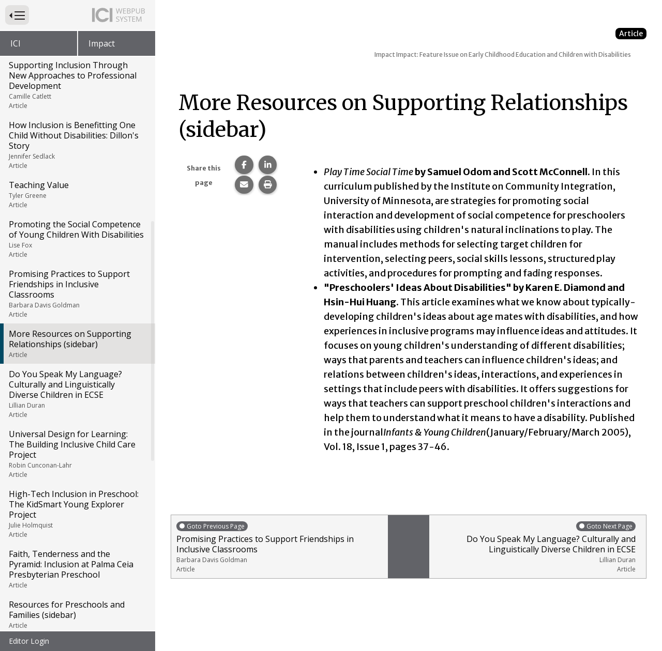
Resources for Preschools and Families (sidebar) (77, 475)
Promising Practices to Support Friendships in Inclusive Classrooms (77, 154)
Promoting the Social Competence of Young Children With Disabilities (77, 100)
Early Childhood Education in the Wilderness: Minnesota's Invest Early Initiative (77, 525)
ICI (15, 43)
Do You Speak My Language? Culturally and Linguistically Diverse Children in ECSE (77, 254)
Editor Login (29, 641)
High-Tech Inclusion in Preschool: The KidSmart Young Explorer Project (77, 374)
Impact (101, 43)
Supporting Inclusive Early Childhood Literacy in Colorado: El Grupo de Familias (77, 585)
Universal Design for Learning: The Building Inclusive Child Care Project (77, 314)
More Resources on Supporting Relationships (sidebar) (77, 204)
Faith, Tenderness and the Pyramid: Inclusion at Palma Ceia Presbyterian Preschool (77, 430)
